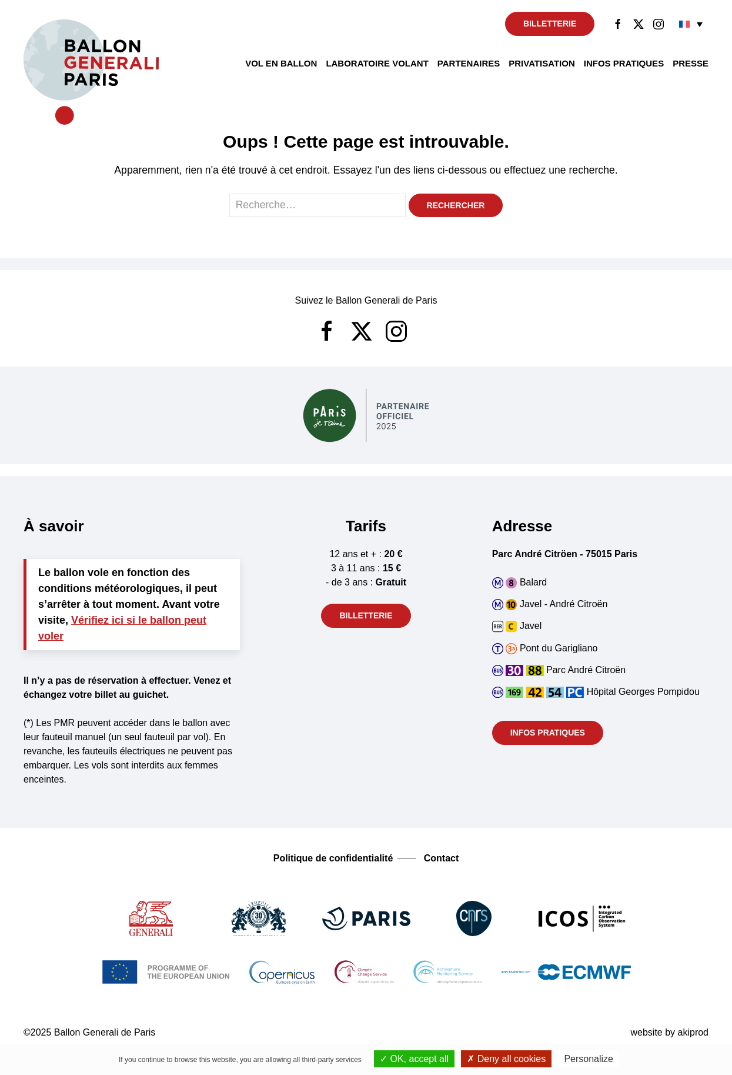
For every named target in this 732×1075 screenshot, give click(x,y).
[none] (690, 23)
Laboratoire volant (377, 63)
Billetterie (549, 23)
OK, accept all (414, 1059)
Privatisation (542, 63)
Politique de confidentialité (333, 858)
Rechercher (456, 205)
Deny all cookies (506, 1059)
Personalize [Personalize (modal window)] (588, 1059)
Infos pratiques (624, 63)
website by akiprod (669, 1032)
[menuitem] (690, 23)
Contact (441, 858)
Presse (690, 63)
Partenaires (468, 63)
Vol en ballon (281, 63)
